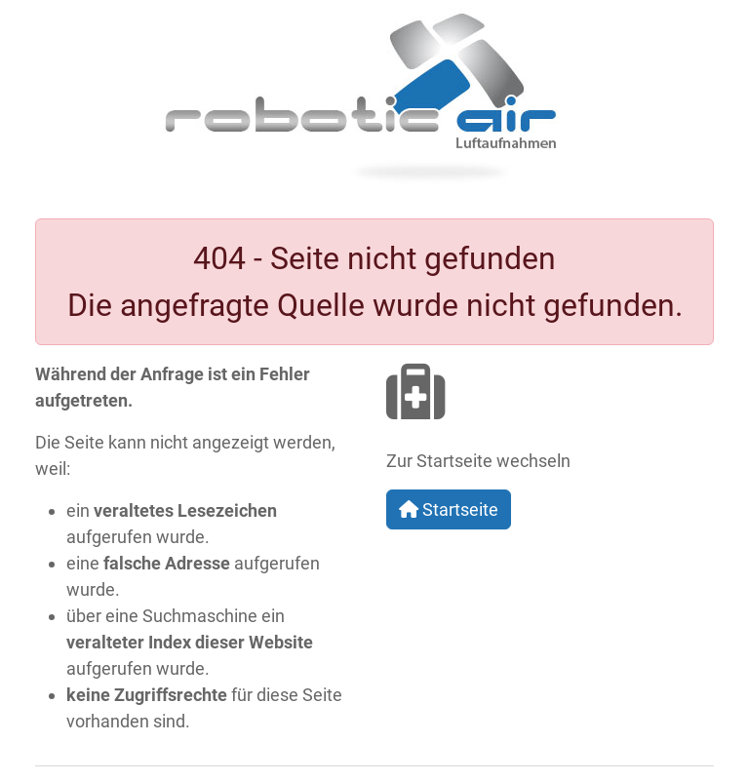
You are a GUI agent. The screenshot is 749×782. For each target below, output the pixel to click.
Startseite (448, 509)
